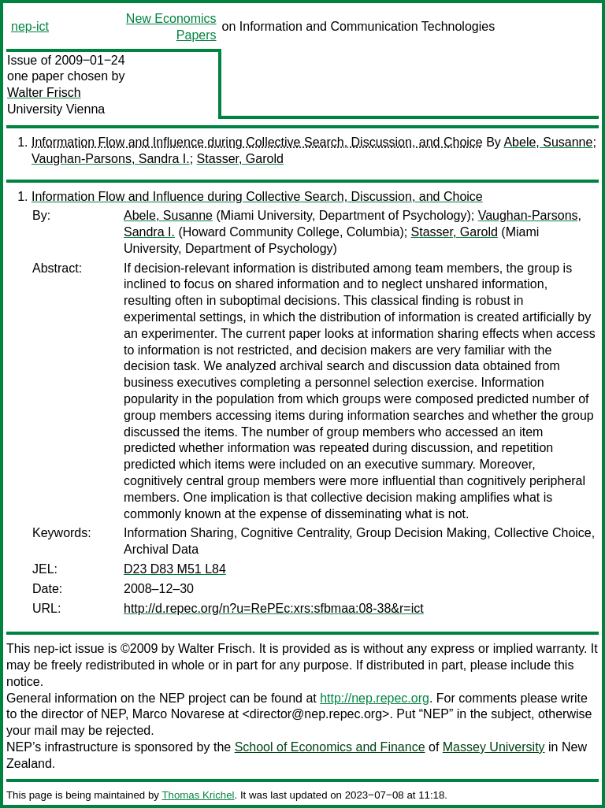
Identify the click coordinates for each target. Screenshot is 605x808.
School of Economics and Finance (330, 747)
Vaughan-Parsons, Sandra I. (111, 158)
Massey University (494, 747)
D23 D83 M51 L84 (175, 569)
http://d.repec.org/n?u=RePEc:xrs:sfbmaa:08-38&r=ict (274, 608)
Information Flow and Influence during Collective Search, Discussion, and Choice (257, 142)
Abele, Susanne (547, 142)
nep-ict (30, 26)
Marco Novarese (178, 714)
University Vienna (56, 109)
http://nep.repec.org (374, 698)
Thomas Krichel (197, 795)
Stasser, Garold (240, 158)
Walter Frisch (44, 92)
